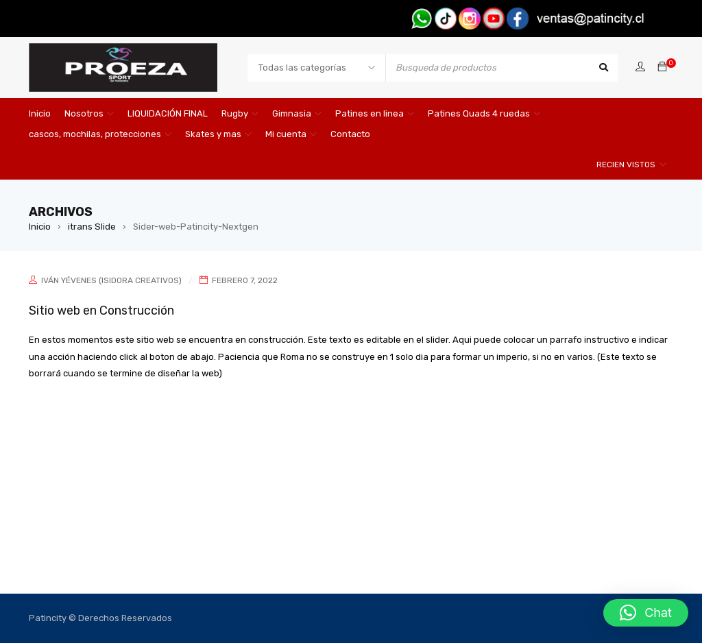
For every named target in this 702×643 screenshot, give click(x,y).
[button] (645, 613)
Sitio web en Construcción (103, 310)
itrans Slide (91, 226)
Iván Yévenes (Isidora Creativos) (111, 280)
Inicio (40, 226)
